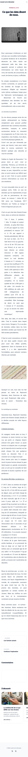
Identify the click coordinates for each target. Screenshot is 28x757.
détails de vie (12, 610)
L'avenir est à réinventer (7, 2)
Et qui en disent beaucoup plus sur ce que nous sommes (14, 615)
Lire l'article (8, 720)
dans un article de (15, 215)
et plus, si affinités (19, 75)
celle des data (16, 64)
